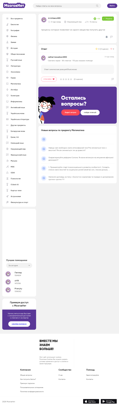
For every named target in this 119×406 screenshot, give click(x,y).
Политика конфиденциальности (32, 391)
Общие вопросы (26, 375)
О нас (61, 375)
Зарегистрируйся (92, 375)
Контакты (62, 379)
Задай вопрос (70, 112)
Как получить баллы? (28, 379)
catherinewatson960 (57, 57)
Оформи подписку (19, 324)
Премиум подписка (27, 383)
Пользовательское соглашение (31, 387)
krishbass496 (54, 18)
